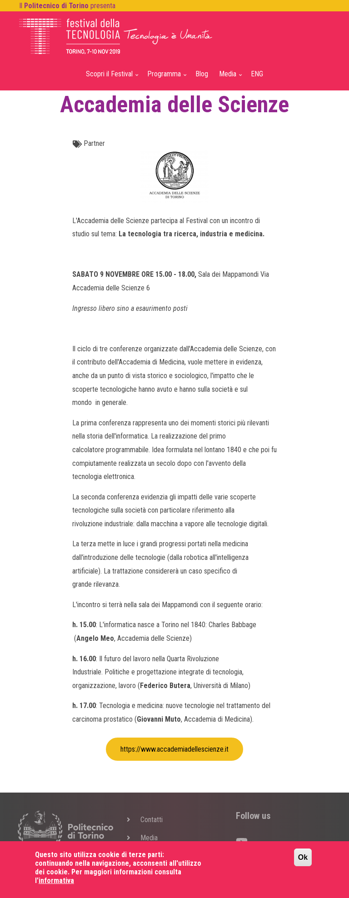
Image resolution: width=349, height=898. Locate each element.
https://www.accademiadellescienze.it (174, 749)
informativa (56, 886)
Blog (201, 74)
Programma (165, 78)
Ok (303, 863)
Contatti (151, 819)
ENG (257, 74)
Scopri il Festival (110, 78)
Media (229, 78)
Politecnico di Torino (56, 5)
